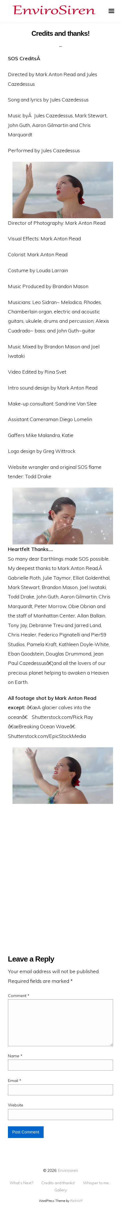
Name (15, 1055)
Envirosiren (68, 1170)
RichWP (76, 1201)
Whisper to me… (97, 1183)
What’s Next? (21, 1183)
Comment (18, 995)
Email (14, 1080)
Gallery (60, 1190)
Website (15, 1105)
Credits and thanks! (58, 1183)
